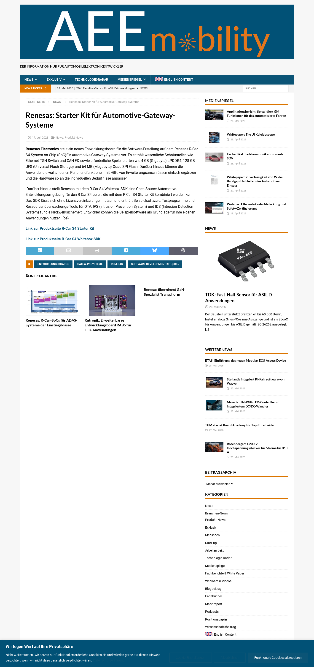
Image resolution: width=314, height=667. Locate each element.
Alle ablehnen (229, 657)
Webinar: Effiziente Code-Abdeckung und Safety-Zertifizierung (256, 206)
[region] (157, 653)
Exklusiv (54, 79)
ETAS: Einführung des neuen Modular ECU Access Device (245, 360)
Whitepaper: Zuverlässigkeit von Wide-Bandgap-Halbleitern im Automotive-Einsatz (255, 181)
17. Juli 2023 (40, 137)
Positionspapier (216, 619)
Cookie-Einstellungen (190, 657)
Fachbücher (213, 596)
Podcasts (212, 611)
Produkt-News (74, 137)
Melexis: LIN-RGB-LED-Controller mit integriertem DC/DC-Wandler (254, 404)
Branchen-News (216, 513)
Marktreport (213, 604)
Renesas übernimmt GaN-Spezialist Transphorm (164, 291)
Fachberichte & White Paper (224, 573)
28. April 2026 (238, 163)
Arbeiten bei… (214, 550)
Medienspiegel (130, 79)
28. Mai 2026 (217, 307)
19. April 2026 (238, 213)
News (28, 79)
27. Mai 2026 (238, 388)
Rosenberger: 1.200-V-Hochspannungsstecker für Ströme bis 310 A (257, 448)
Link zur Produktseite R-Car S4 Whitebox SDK (63, 239)
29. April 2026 (238, 139)
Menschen (212, 535)
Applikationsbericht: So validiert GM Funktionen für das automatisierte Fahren (256, 113)
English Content (178, 79)
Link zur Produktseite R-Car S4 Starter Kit (60, 228)
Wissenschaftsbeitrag (220, 627)
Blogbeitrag (213, 588)
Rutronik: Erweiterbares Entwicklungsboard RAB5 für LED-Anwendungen (108, 325)
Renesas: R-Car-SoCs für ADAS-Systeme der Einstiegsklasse (52, 322)
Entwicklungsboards (53, 264)
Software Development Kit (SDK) (155, 264)
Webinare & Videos (218, 581)
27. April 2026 (238, 190)
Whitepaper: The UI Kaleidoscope (251, 134)
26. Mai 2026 (238, 121)
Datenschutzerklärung (109, 660)
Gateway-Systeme (90, 264)
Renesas (117, 264)
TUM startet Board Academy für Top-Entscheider (240, 425)
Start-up (211, 543)
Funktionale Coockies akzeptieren (278, 657)
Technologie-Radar (91, 79)
